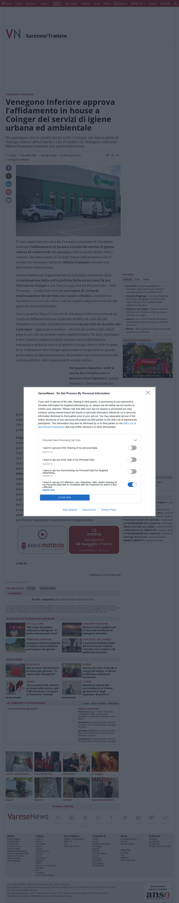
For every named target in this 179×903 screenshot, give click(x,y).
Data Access (89, 509)
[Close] (149, 393)
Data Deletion (70, 509)
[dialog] (90, 451)
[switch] (132, 447)
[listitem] (90, 440)
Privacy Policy (108, 509)
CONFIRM (64, 497)
